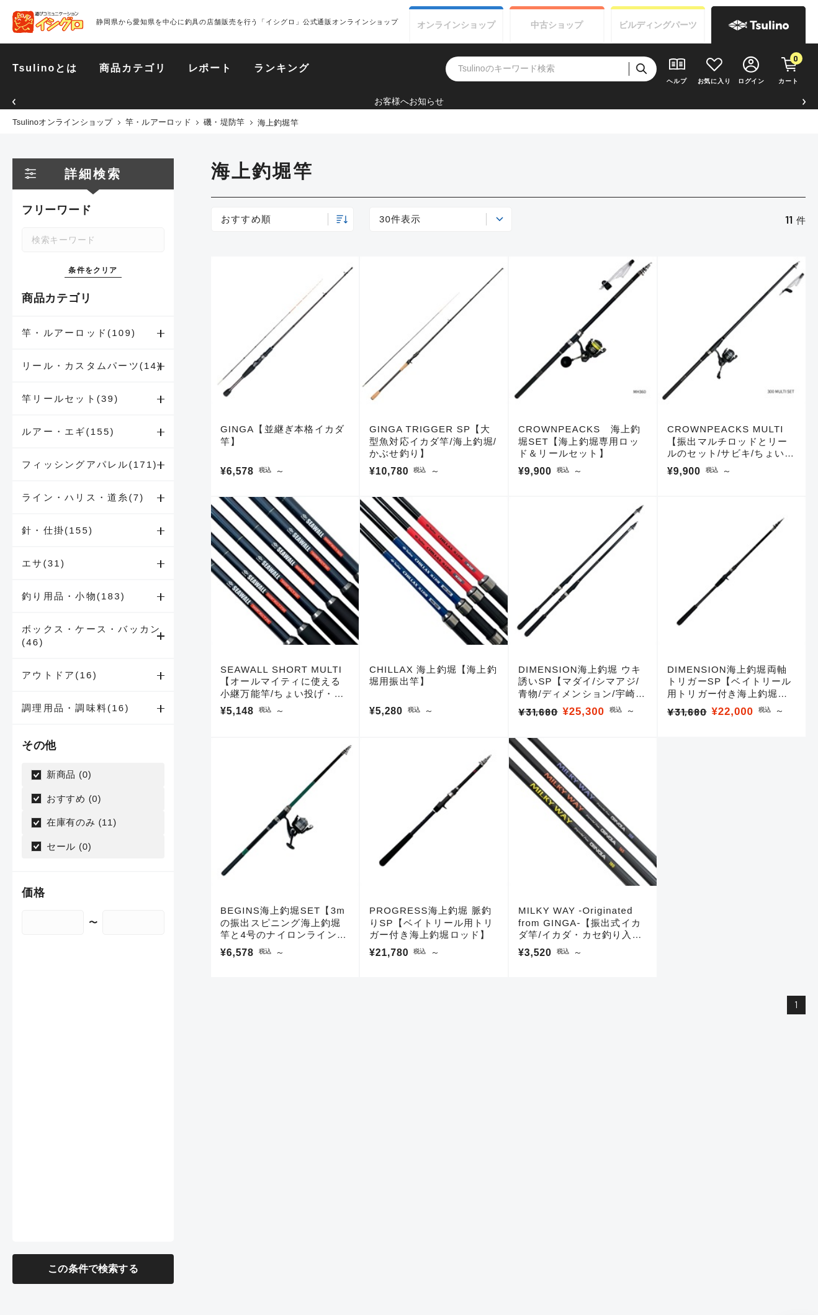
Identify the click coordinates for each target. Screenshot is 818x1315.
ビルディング (658, 25)
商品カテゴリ (132, 68)
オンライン (456, 25)
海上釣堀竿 (278, 122)
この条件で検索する (93, 1268)
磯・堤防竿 (224, 122)
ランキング (282, 68)
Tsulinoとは (45, 68)
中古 (557, 25)
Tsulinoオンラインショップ (62, 122)
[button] (14, 101)
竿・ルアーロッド (158, 122)
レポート (210, 68)
